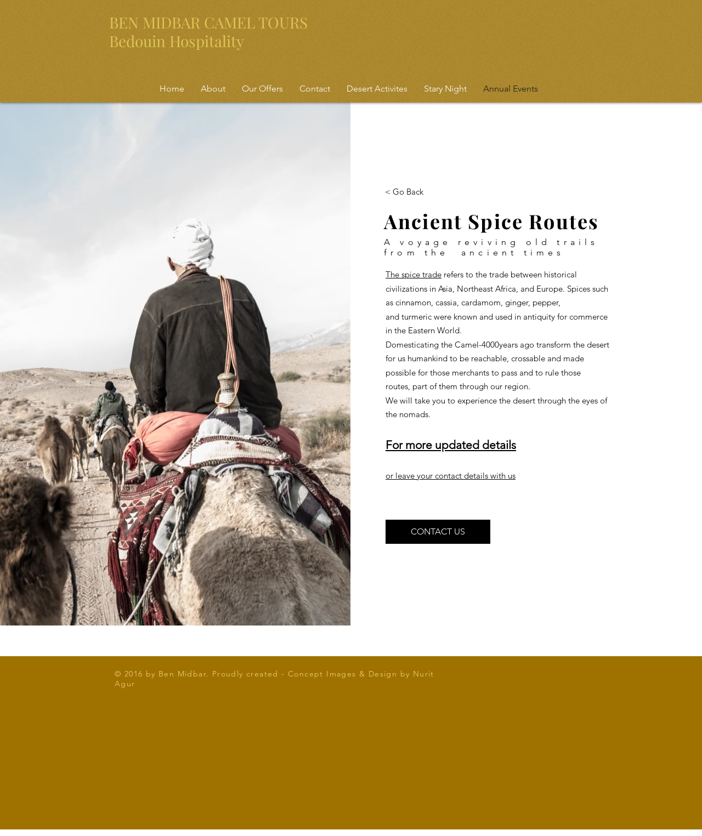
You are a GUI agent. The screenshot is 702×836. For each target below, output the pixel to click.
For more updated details (451, 445)
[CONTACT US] (438, 532)
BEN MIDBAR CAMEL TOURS (208, 22)
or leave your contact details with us (451, 475)
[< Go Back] (404, 191)
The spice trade (413, 274)
